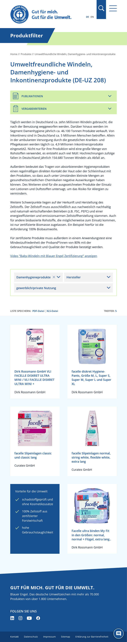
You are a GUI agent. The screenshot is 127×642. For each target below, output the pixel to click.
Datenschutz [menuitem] (31, 636)
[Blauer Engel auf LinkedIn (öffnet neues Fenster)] (12, 618)
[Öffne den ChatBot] (118, 633)
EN (92, 16)
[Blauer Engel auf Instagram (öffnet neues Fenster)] (20, 618)
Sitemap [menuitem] (65, 636)
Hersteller (73, 277)
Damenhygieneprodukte (35, 277)
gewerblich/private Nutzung (36, 288)
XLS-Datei (52, 311)
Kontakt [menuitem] (14, 636)
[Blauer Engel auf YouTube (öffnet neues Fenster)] (29, 618)
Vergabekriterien (34, 109)
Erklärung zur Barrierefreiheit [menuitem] (91, 636)
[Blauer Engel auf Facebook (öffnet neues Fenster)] (38, 618)
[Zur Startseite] (47, 14)
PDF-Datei (38, 311)
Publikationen (32, 96)
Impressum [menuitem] (49, 636)
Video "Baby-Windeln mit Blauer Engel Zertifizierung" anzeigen (53, 256)
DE (87, 16)
